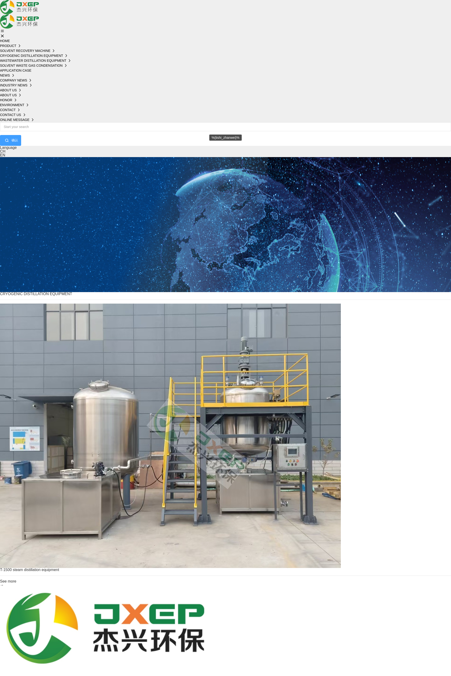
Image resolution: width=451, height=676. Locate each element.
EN (2, 155)
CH (2, 151)
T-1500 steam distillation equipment (29, 570)
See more (8, 581)
